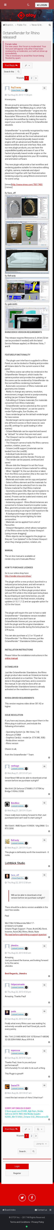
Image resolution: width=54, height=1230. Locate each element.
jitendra (14, 945)
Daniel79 (15, 1085)
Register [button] (17, 1173)
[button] (36, 78)
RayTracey (16, 87)
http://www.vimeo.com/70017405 (27, 184)
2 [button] (31, 78)
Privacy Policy (38, 1222)
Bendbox (15, 803)
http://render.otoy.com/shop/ (18, 576)
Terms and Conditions (20, 1222)
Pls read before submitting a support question (26, 934)
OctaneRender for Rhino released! (21, 35)
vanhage (15, 766)
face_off (15, 875)
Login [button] (17, 1166)
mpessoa (15, 1050)
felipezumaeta (17, 984)
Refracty (15, 840)
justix (13, 1011)
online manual (11, 658)
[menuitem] (28, 4)
